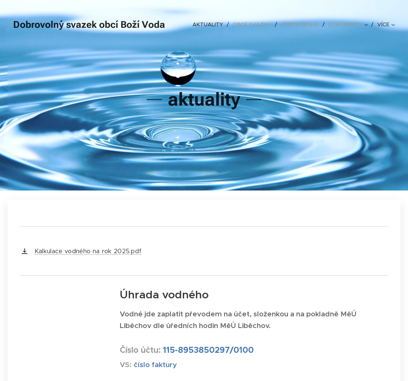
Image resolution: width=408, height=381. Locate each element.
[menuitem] (210, 24)
